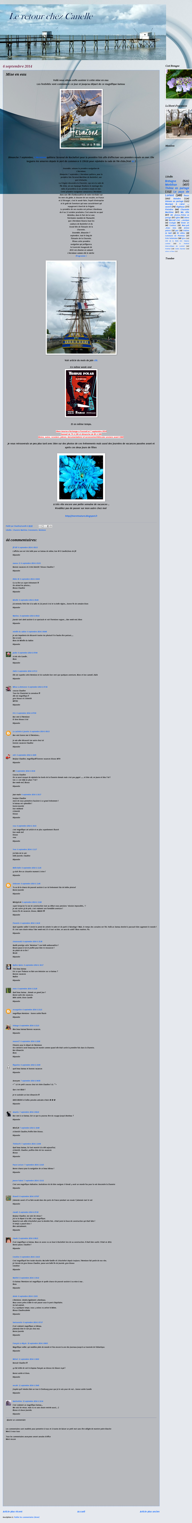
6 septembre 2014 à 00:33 (28, 548)
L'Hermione (40, 157)
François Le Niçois (20, 1343)
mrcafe (15, 1386)
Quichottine (17, 1401)
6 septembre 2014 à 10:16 (25, 771)
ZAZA (15, 671)
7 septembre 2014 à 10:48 (29, 1128)
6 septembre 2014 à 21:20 (27, 989)
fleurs (186, 195)
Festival (168, 249)
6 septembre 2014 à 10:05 (26, 755)
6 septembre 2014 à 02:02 (30, 579)
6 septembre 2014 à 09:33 (40, 732)
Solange (16, 1026)
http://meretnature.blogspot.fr (81, 515)
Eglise (178, 218)
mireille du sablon (19, 632)
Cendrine (16, 1257)
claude (15, 1238)
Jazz (176, 231)
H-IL (14, 713)
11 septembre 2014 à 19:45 (29, 1386)
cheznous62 (17, 942)
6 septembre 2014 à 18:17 (33, 965)
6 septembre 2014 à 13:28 (32, 902)
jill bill (15, 548)
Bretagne (170, 181)
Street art (185, 223)
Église (184, 238)
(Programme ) (81, 256)
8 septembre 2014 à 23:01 (28, 1296)
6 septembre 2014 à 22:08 (30, 1041)
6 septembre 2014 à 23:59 (30, 1065)
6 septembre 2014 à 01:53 (31, 563)
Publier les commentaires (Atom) (26, 1517)
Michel (15, 1359)
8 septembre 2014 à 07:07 (29, 1196)
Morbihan (171, 184)
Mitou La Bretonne (20, 687)
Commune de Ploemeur (175, 236)
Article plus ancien (149, 1511)
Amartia (16, 1112)
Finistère (169, 209)
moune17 (16, 1041)
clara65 (15, 1212)
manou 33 (16, 563)
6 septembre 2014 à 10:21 (26, 826)
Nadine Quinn (18, 965)
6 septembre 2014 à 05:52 (29, 616)
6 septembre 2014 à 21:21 (32, 1010)
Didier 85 (16, 579)
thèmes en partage (174, 201)
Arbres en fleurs (170, 251)
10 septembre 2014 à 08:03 (37, 1343)
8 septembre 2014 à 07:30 (28, 1212)
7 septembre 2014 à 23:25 (34, 1165)
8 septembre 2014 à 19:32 (29, 1278)
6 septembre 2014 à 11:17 (27, 849)
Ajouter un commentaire (16, 1420)
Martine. (16, 616)
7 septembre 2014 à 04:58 (30, 1081)
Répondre (16, 555)
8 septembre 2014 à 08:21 (28, 1238)
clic (96, 360)
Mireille (15, 600)
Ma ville (185, 212)
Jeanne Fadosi (18, 1181)
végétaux (180, 206)
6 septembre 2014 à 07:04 (27, 653)
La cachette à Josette (21, 732)
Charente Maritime (20, 530)
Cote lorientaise (171, 238)
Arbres (186, 218)
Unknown (16, 884)
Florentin (16, 923)
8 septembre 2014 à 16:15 (30, 1257)
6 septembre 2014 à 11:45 (30, 884)
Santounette (17, 1322)
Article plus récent (12, 1511)
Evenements (33, 530)
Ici (133, 161)
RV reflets (181, 233)
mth (14, 755)
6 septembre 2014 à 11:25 (31, 868)
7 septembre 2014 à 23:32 (34, 1181)
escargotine (17, 1010)
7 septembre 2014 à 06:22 (29, 1112)
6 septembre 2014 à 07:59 (26, 713)
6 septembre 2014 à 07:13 (27, 671)
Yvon (14, 849)
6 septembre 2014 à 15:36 (32, 942)
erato (15, 989)
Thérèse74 (16, 1144)
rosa (14, 826)
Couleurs (173, 225)
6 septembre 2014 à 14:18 (30, 923)
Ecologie (172, 223)
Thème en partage (177, 188)
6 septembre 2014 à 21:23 (29, 1026)
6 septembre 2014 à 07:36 (37, 687)
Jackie (15, 653)
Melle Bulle (17, 868)
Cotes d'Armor (180, 249)
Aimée (15, 1296)
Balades (177, 198)
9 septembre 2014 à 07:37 (33, 1322)
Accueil (81, 1511)
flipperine (16, 1065)
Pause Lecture (18, 1165)
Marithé (16, 1278)
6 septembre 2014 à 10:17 (31, 795)
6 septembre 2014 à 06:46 (37, 632)
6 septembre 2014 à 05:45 (29, 600)
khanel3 (16, 1196)
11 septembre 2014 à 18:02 (29, 1359)
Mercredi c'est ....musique (179, 220)
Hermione (42, 530)
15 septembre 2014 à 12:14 (33, 1401)
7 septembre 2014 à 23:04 (31, 1144)
